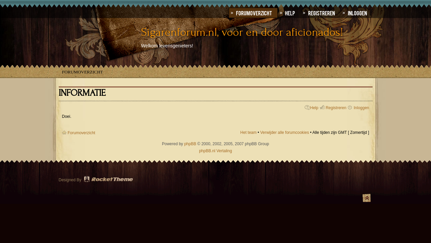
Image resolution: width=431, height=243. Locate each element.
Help (314, 107)
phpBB (190, 144)
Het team (248, 132)
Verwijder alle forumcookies (284, 132)
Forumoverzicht (82, 71)
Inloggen (361, 107)
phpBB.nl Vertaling (215, 151)
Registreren (336, 107)
